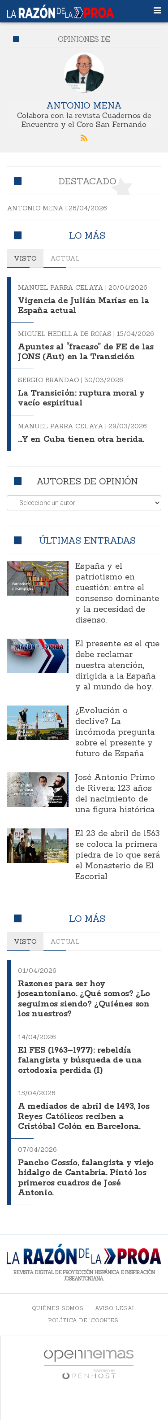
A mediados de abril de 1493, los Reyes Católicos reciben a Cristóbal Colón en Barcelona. (83, 1116)
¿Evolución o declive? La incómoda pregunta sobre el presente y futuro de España (115, 732)
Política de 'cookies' (84, 1320)
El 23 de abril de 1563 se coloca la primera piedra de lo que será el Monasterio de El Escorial (117, 855)
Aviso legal (115, 1308)
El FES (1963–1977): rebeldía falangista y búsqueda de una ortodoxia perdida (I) (80, 1060)
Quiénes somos (57, 1308)
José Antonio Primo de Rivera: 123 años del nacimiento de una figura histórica (115, 793)
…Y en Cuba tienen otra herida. (81, 439)
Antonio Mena (84, 105)
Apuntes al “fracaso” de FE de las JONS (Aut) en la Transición (86, 352)
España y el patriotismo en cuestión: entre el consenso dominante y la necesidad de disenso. (117, 593)
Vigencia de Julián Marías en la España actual (83, 306)
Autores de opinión (87, 481)
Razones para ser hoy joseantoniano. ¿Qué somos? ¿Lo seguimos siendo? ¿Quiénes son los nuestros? (84, 999)
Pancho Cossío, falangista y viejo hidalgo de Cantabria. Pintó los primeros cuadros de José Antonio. (86, 1178)
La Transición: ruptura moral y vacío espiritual (81, 398)
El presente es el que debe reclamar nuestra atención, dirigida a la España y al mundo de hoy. (117, 666)
